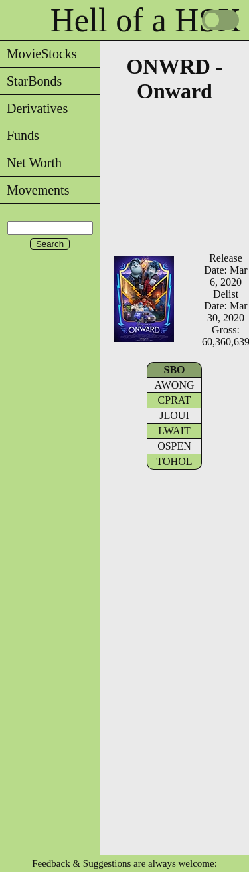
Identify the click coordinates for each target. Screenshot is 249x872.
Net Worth (31, 162)
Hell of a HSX (145, 20)
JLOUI (174, 415)
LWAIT (174, 430)
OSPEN (174, 446)
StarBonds (31, 81)
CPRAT (174, 400)
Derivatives (34, 108)
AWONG (174, 385)
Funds (19, 135)
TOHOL (175, 461)
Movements (34, 190)
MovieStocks (38, 53)
